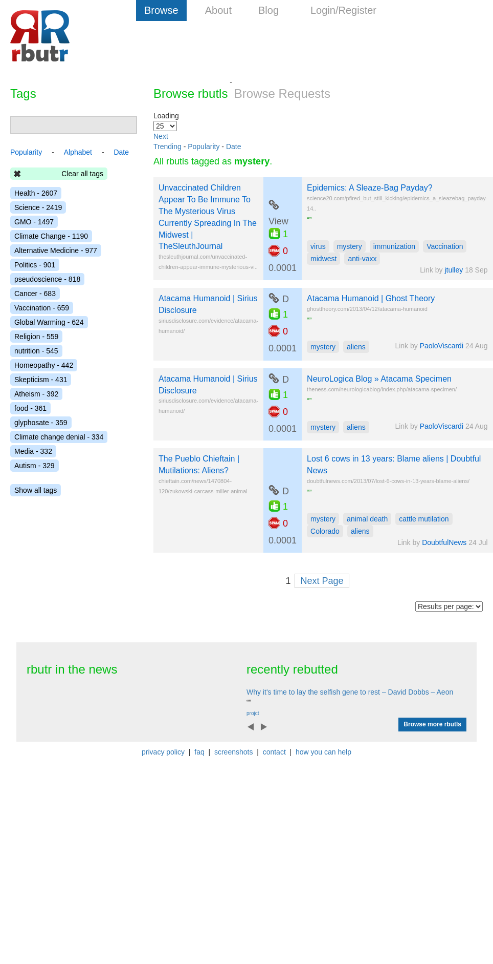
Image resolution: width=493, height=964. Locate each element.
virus (318, 246)
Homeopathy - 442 (43, 365)
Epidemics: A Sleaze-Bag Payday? (369, 187)
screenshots (233, 752)
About (218, 10)
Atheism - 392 (36, 394)
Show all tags (35, 490)
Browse (161, 10)
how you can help (323, 752)
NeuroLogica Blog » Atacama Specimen (379, 378)
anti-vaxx (362, 259)
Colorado (325, 531)
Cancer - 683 (35, 293)
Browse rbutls (190, 93)
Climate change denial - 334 (58, 437)
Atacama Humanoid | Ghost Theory (371, 298)
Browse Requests (282, 93)
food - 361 (30, 408)
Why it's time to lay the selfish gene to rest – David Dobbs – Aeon (349, 692)
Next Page (321, 581)
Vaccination (445, 246)
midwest (323, 259)
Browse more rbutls (432, 724)
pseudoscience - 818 (47, 279)
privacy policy (163, 752)
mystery (349, 246)
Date (233, 146)
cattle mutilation (424, 519)
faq (199, 752)
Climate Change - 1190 (51, 236)
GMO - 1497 (34, 222)
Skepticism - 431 (40, 379)
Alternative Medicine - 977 (55, 250)
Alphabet (78, 152)
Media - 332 (33, 451)
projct (252, 713)
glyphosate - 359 (41, 422)
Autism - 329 (34, 466)
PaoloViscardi (441, 346)
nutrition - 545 (36, 351)
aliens (356, 347)
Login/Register (343, 10)
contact (274, 752)
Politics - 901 (34, 265)
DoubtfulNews (444, 542)
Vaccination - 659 (41, 308)
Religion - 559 (36, 336)
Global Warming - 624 (49, 322)
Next (160, 136)
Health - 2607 (35, 193)
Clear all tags (82, 174)
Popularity (203, 146)
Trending (167, 146)
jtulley (453, 270)
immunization (394, 246)
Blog (268, 10)
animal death (367, 519)
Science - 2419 (38, 207)
